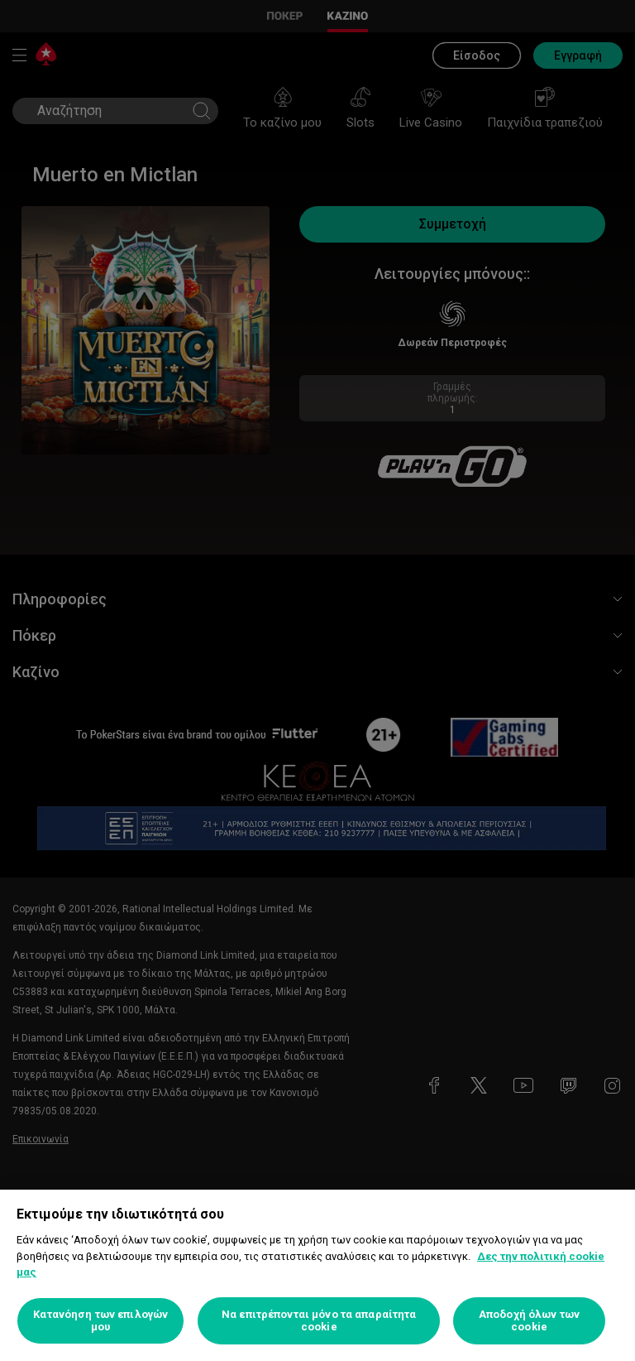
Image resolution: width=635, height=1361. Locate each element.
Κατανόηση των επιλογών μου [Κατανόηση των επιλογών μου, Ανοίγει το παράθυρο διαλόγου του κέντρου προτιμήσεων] (100, 1321)
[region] (317, 1275)
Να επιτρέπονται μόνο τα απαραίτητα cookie (319, 1321)
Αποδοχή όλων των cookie (529, 1321)
